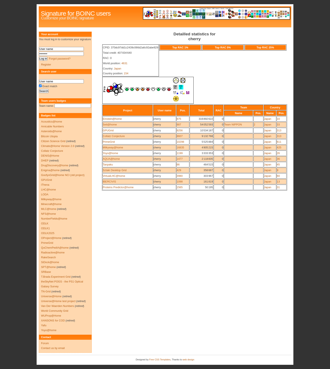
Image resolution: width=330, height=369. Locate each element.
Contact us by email (53, 348)
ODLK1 (45, 228)
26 (278, 153)
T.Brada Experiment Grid (56, 276)
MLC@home (48, 208)
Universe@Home (51, 296)
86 (178, 164)
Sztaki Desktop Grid (114, 170)
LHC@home (48, 189)
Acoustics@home (51, 121)
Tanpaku (108, 164)
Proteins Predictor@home (118, 187)
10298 (180, 141)
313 (279, 130)
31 (278, 187)
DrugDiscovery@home (54, 165)
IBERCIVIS (109, 181)
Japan (117, 68)
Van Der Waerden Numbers (57, 306)
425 (279, 147)
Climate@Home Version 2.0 (57, 146)
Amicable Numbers (52, 126)
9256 (179, 130)
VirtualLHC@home (114, 175)
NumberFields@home (54, 218)
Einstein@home (112, 118)
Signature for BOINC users (76, 13)
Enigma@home (50, 170)
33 (278, 124)
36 (278, 158)
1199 (179, 153)
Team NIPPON (233, 124)
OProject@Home (51, 238)
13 (278, 181)
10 (278, 118)
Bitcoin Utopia (49, 136)
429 (179, 170)
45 (278, 164)
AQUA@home (111, 158)
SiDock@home (50, 262)
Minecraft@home (51, 204)
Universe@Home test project (58, 301)
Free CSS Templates (159, 359)
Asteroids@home (51, 131)
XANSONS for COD (53, 320)
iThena (45, 184)
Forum (45, 343)
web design (188, 359)
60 (278, 175)
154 (126, 73)
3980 (179, 175)
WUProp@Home (51, 315)
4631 (124, 63)
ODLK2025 (47, 233)
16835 (180, 147)
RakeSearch (48, 257)
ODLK (44, 223)
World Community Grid (54, 310)
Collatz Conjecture (114, 136)
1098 (179, 181)
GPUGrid (108, 130)
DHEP (44, 160)
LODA (44, 194)
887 (179, 124)
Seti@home (110, 124)
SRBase (46, 271)
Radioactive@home (53, 252)
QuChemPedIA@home (55, 247)
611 (279, 141)
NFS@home (48, 213)
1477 (179, 158)
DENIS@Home (50, 155)
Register (46, 64)
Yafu (43, 325)
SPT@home (48, 267)
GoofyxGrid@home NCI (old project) (62, 175)
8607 (179, 136)
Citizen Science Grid (53, 141)
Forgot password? (59, 58)
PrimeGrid (109, 141)
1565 (179, 187)
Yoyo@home (110, 153)
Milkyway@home (113, 147)
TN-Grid (46, 291)
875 (179, 118)
